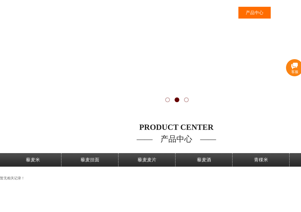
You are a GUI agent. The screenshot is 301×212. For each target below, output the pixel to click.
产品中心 (254, 12)
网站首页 (190, 12)
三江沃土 (222, 12)
